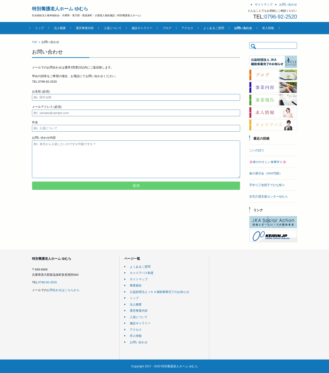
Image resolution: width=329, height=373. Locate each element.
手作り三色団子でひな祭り (267, 185)
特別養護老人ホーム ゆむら (60, 8)
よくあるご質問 (215, 28)
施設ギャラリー (144, 28)
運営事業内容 (87, 28)
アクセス (189, 28)
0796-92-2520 (280, 17)
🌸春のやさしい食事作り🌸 (267, 162)
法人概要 (62, 28)
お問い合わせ (245, 28)
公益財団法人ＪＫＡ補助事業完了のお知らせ (159, 292)
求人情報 (270, 28)
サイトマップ (139, 279)
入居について (115, 28)
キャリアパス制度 (142, 273)
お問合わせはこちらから (63, 290)
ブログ (168, 28)
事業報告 (136, 285)
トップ (41, 28)
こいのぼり (256, 150)
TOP (34, 42)
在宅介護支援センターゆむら (268, 196)
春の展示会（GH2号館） (265, 173)
